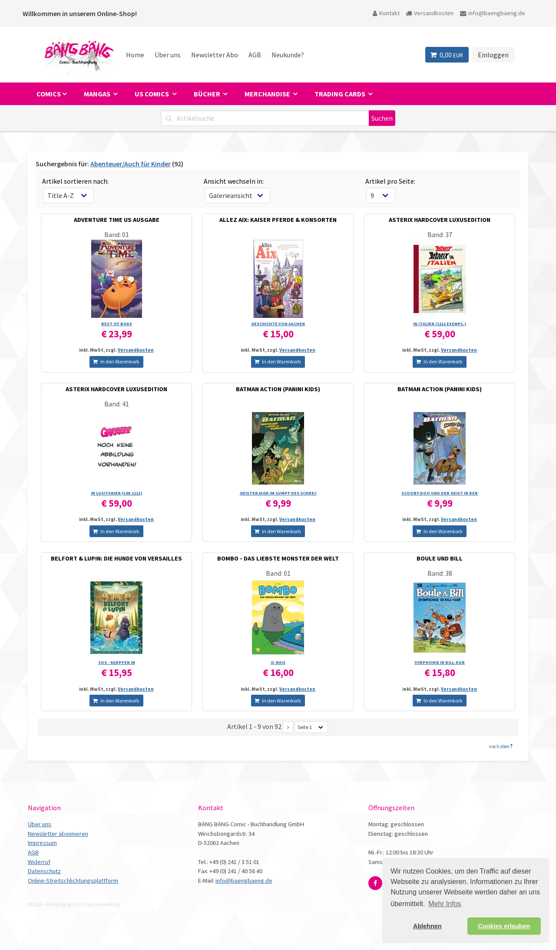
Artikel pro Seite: (390, 181)
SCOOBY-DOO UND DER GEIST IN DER (439, 493)
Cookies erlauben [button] (504, 926)
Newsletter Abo (214, 54)
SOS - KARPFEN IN (116, 662)
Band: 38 (439, 573)
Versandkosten (429, 13)
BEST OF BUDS (116, 324)
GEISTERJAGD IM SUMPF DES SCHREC (278, 493)
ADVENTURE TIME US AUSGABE (116, 220)
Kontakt (386, 13)
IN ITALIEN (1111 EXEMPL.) (439, 324)
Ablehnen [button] (427, 926)
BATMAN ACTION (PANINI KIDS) (278, 389)
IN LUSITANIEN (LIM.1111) (116, 493)
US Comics (152, 93)
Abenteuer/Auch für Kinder (130, 163)
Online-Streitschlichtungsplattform (73, 880)
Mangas (98, 93)
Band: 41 (116, 403)
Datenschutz (44, 871)
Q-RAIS (278, 662)
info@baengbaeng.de (492, 13)
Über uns (168, 54)
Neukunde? (287, 54)
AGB (254, 54)
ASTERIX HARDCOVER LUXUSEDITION (439, 220)
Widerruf (39, 862)
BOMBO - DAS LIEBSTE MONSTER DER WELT (278, 558)
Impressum (42, 843)
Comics (48, 93)
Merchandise (268, 93)
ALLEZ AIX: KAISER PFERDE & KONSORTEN (278, 220)
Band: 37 (439, 234)
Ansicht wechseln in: (234, 181)
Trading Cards (340, 93)
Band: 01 (116, 234)
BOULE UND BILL (440, 558)
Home (135, 54)
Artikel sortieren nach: (75, 181)
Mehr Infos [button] (444, 903)
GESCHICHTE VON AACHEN (278, 324)
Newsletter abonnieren (58, 834)
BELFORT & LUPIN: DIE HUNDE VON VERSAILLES (116, 558)
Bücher (208, 93)
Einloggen (493, 54)
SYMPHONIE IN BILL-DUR (439, 662)
